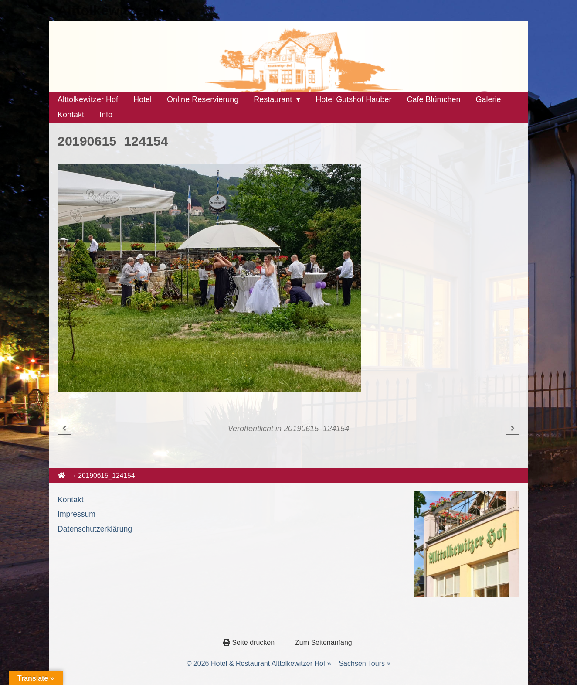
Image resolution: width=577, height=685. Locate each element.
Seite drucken (250, 642)
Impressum (76, 514)
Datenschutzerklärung (95, 529)
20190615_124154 (316, 428)
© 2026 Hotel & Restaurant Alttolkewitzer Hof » (259, 663)
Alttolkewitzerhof (114, 10)
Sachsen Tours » (364, 663)
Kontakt (71, 499)
